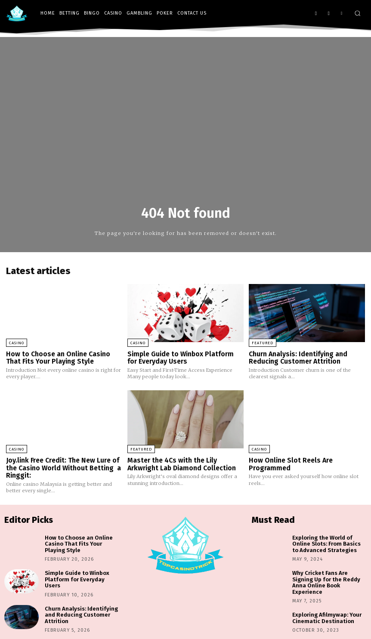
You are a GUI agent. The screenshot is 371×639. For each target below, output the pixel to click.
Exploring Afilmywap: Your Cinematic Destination (324, 605)
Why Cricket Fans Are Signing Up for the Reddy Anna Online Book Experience (329, 574)
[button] (357, 13)
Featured (262, 343)
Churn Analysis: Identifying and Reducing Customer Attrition (297, 357)
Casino (16, 343)
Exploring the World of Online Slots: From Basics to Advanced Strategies (329, 540)
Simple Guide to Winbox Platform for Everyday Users (184, 357)
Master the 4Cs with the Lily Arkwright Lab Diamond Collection (180, 462)
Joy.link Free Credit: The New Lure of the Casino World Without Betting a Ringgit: (63, 466)
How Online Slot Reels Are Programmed (289, 462)
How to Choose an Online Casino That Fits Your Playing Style (57, 357)
